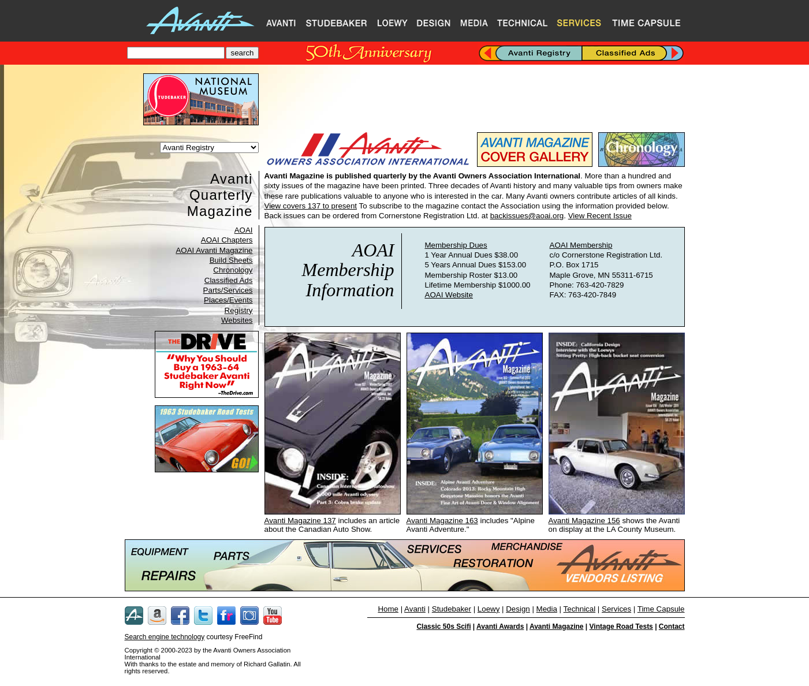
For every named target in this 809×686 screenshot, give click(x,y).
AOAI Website (449, 294)
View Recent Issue (600, 215)
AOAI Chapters (227, 240)
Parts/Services (228, 290)
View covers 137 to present (310, 206)
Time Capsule (661, 609)
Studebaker (451, 609)
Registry (239, 310)
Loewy (489, 609)
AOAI (243, 230)
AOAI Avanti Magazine (214, 250)
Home (388, 609)
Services (616, 609)
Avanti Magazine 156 (584, 520)
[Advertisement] (474, 99)
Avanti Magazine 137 (300, 520)
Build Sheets (231, 260)
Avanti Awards (500, 626)
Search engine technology (165, 637)
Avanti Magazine (557, 626)
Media (546, 609)
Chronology (232, 270)
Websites (237, 320)
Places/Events (228, 300)
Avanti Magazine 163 (442, 520)
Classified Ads (228, 280)
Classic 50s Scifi (443, 626)
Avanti (415, 609)
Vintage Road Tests (621, 626)
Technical (580, 609)
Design (518, 609)
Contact (672, 626)
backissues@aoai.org (527, 215)
